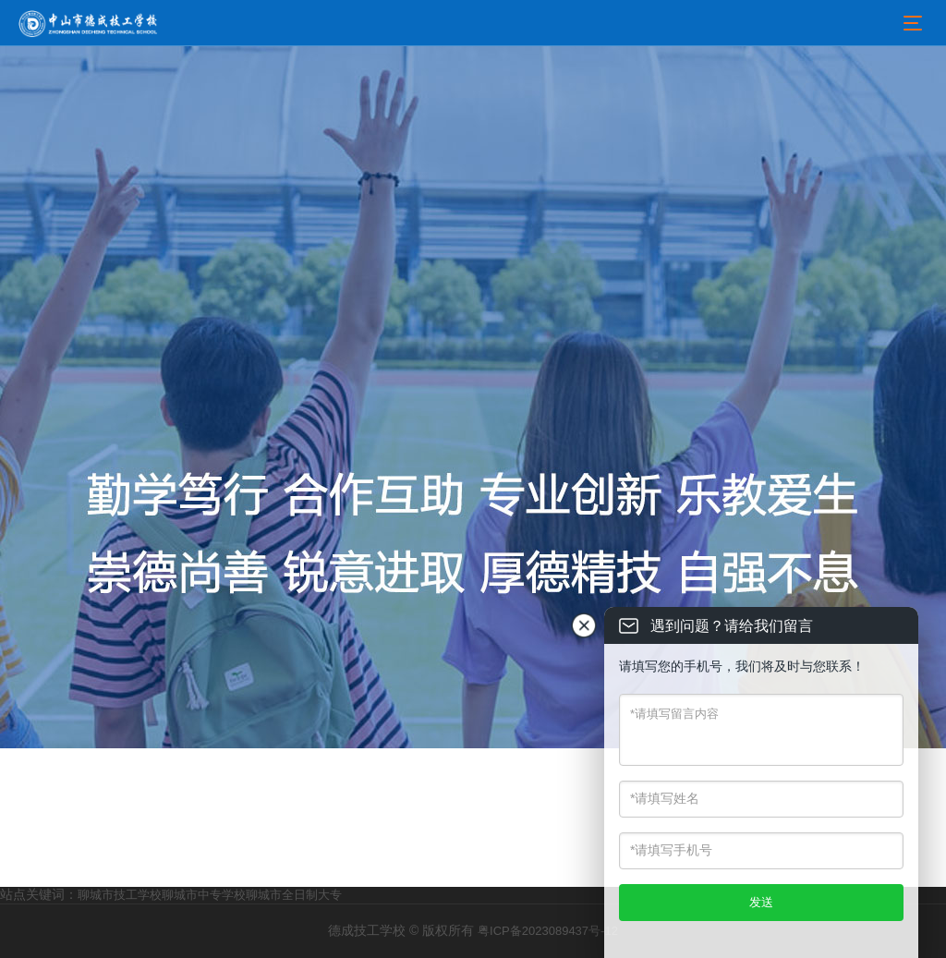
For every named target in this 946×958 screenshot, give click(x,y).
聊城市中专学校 (204, 895)
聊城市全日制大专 (294, 895)
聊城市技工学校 (120, 895)
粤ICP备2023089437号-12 (548, 931)
